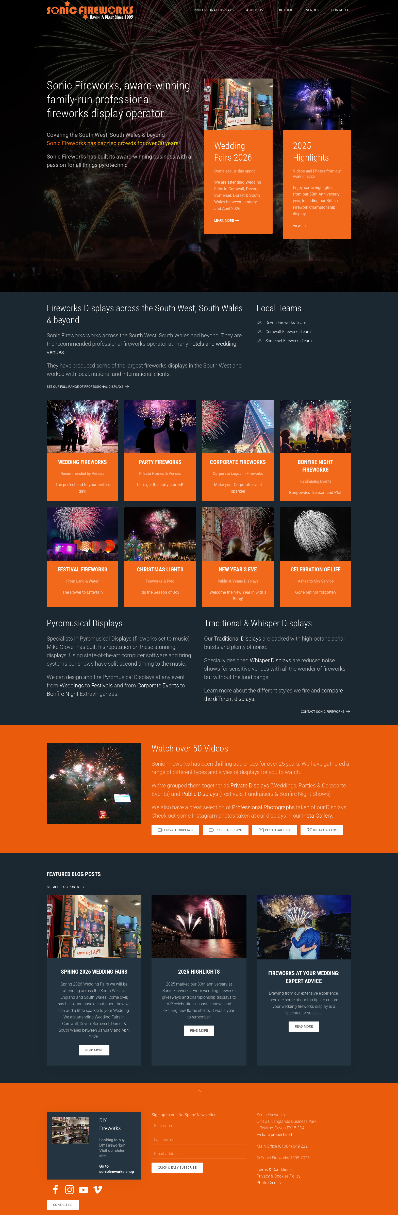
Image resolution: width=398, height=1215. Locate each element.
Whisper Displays (270, 660)
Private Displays (249, 785)
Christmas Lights (160, 569)
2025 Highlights (199, 972)
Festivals (102, 685)
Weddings (72, 685)
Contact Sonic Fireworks (322, 711)
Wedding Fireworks (82, 462)
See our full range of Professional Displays (85, 387)
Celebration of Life (316, 569)
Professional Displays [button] (214, 10)
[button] (199, 1092)
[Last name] (199, 1140)
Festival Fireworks (82, 569)
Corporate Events (158, 685)
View (297, 226)
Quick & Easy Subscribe (177, 1167)
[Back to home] (90, 10)
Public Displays (199, 794)
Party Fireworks (160, 462)
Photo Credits (269, 1182)
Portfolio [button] (284, 10)
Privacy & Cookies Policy (279, 1176)
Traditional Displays (237, 638)
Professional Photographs (263, 807)
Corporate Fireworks (238, 462)
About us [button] (254, 10)
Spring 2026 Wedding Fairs (94, 972)
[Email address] (199, 1154)
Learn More (224, 220)
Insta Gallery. (317, 816)
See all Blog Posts (63, 887)
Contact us (341, 10)
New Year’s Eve (238, 569)
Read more (94, 1050)
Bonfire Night (62, 694)
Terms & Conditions (274, 1169)
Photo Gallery (274, 830)
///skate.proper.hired (274, 1134)
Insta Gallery (322, 830)
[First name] (199, 1126)
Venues (312, 10)
